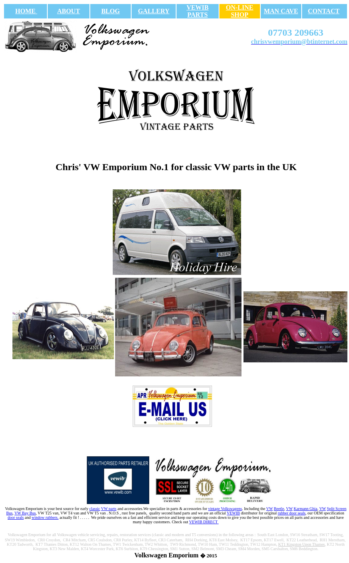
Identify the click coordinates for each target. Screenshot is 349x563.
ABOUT (68, 11)
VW (269, 508)
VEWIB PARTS (198, 11)
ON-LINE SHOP (239, 11)
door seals (16, 517)
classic (94, 508)
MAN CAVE (281, 11)
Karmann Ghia (305, 508)
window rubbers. (45, 517)
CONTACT (324, 11)
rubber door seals (291, 513)
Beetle (279, 508)
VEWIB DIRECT (204, 522)
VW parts (108, 508)
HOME (26, 11)
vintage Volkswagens (225, 508)
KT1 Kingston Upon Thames (301, 544)
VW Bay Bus (25, 513)
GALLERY (154, 11)
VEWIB (233, 513)
